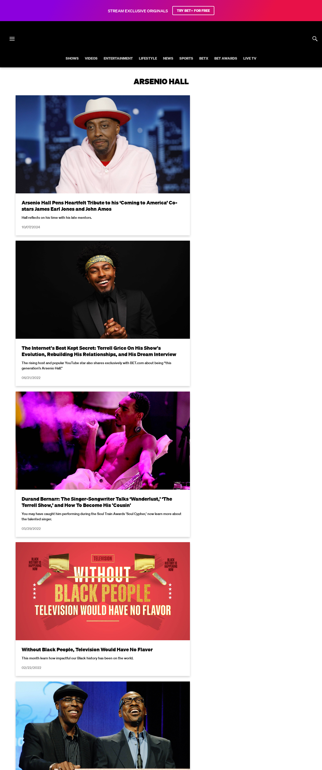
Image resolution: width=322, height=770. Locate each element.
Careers (250, 710)
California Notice (143, 710)
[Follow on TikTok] (179, 730)
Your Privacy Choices (106, 710)
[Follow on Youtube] (167, 730)
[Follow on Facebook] (131, 730)
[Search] (314, 38)
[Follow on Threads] (191, 730)
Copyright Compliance (219, 710)
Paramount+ (185, 717)
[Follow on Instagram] (155, 730)
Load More (161, 582)
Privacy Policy (241, 639)
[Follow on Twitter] (143, 730)
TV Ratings (136, 717)
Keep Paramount (277, 710)
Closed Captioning (179, 710)
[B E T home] (161, 47)
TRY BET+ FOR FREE (193, 10)
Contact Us (160, 717)
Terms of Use (193, 639)
